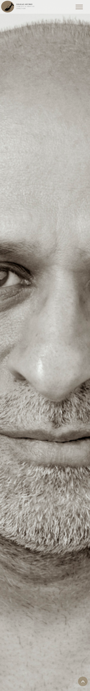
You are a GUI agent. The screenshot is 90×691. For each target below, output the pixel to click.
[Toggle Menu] (79, 7)
